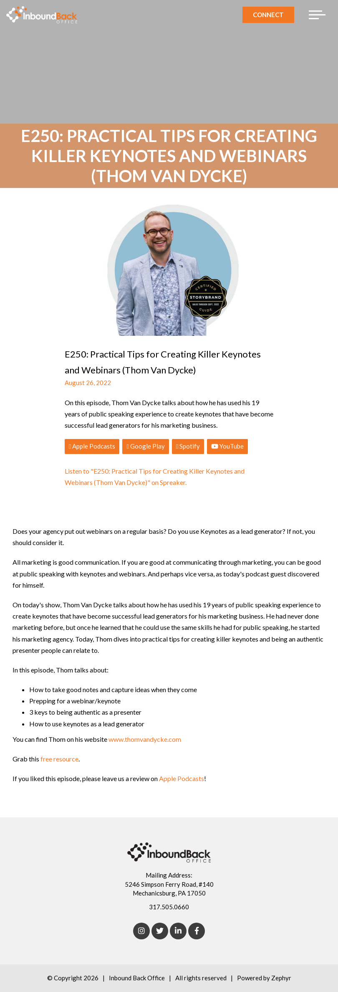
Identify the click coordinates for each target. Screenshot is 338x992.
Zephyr (281, 978)
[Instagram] (141, 931)
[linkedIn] (178, 931)
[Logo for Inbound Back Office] (41, 14)
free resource (59, 759)
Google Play (145, 446)
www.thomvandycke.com (144, 739)
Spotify (188, 446)
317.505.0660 (169, 907)
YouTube (227, 446)
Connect (268, 14)
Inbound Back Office (137, 978)
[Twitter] (159, 931)
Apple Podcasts (92, 446)
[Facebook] (196, 931)
